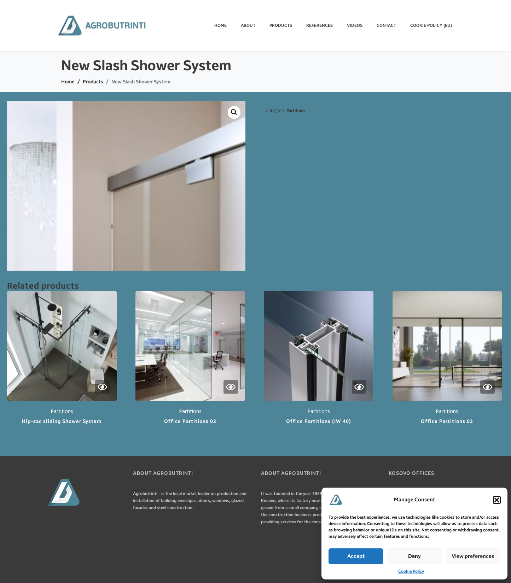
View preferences (473, 556)
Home (220, 25)
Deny (414, 556)
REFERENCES (319, 25)
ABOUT (248, 25)
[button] (496, 500)
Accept (356, 556)
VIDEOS (354, 25)
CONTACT (386, 25)
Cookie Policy (411, 571)
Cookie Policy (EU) (431, 25)
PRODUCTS (280, 25)
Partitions (296, 110)
